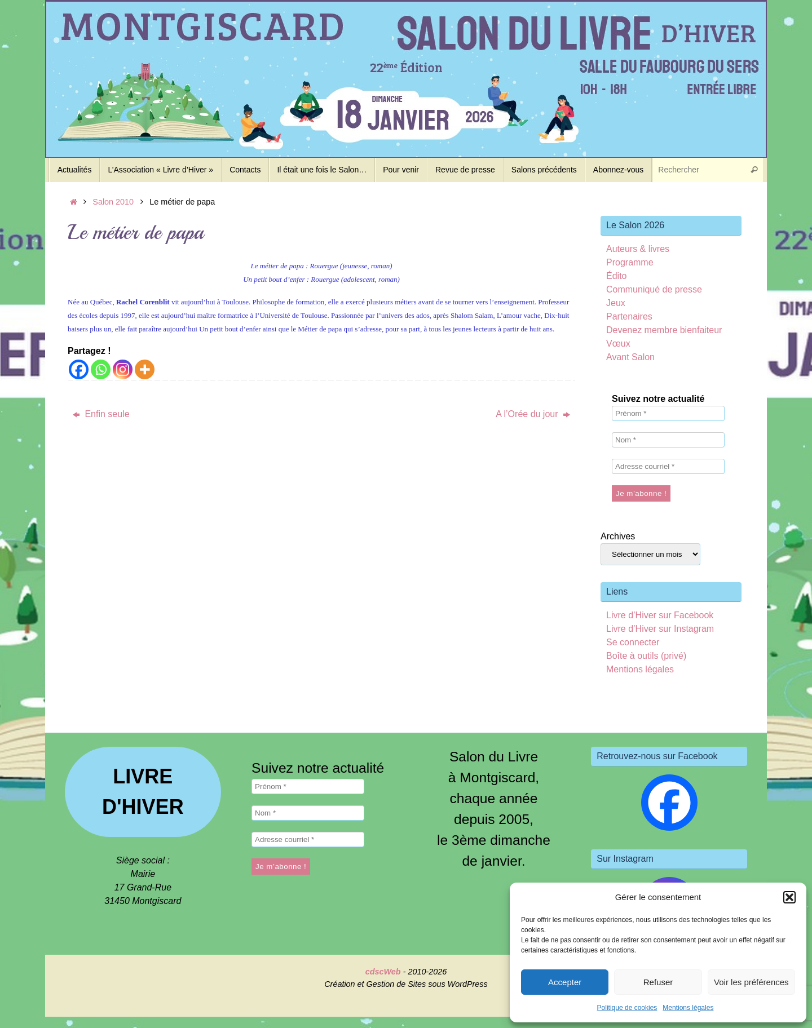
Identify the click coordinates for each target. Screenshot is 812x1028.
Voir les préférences (751, 982)
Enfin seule (101, 414)
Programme (630, 262)
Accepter (564, 982)
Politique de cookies (627, 1008)
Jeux (615, 303)
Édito (616, 276)
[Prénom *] (668, 413)
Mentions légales (688, 1008)
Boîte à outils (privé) (646, 656)
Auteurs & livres (637, 249)
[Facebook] (79, 369)
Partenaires (629, 316)
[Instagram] (123, 369)
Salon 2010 (113, 201)
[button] (789, 897)
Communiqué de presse (654, 289)
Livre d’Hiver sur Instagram (660, 628)
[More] (145, 369)
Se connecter (632, 642)
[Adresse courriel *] (668, 466)
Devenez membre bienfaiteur (664, 330)
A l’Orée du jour (533, 414)
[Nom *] (668, 439)
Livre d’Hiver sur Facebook (659, 615)
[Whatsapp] (101, 369)
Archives (618, 536)
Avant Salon (630, 357)
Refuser (658, 982)
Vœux (618, 343)
